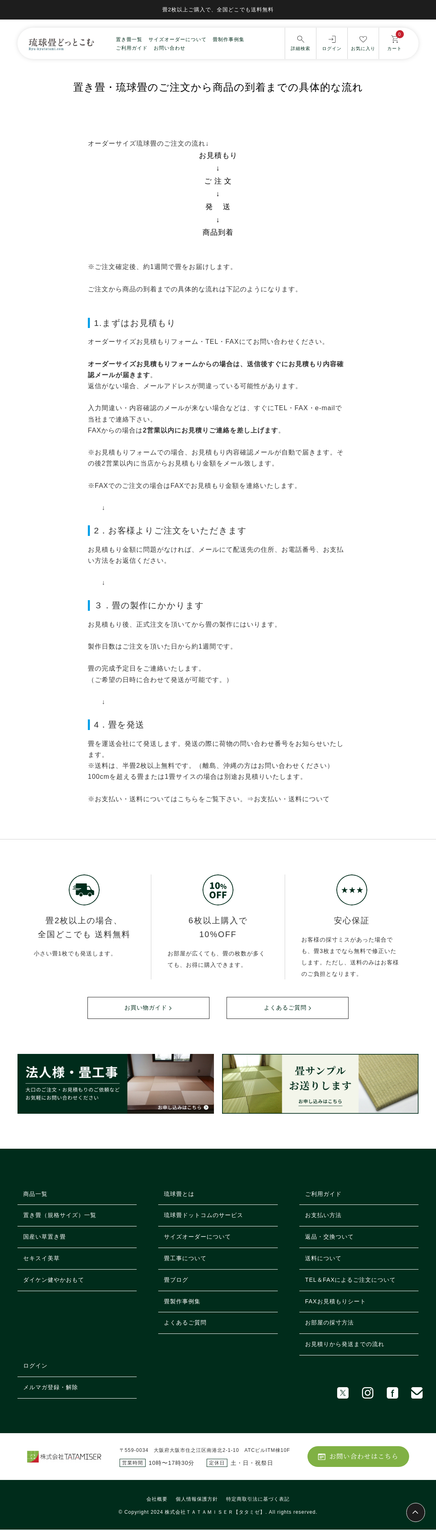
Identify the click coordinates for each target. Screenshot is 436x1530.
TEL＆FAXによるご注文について (350, 1280)
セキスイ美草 (41, 1258)
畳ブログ (176, 1280)
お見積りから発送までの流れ (344, 1344)
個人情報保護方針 (197, 1499)
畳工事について (185, 1258)
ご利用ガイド (132, 47)
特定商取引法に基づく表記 (258, 1499)
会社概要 (157, 1499)
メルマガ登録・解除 (50, 1387)
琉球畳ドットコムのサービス (203, 1215)
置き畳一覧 (129, 39)
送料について (323, 1258)
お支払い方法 (323, 1215)
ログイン (35, 1366)
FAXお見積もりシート (335, 1301)
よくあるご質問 (285, 1008)
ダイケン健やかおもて (53, 1280)
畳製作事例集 (182, 1301)
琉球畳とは (179, 1194)
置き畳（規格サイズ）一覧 (59, 1215)
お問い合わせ (169, 47)
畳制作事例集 (228, 39)
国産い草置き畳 (44, 1237)
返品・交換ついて (329, 1237)
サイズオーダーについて (177, 39)
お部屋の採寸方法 (329, 1323)
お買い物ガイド (145, 1008)
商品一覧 (35, 1194)
